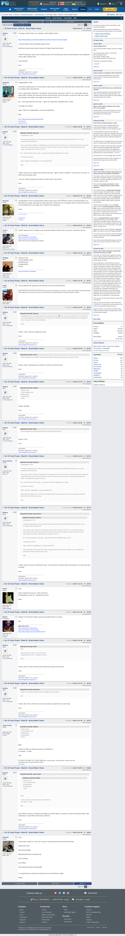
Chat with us (80, 899)
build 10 (101, 77)
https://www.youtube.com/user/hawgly (28, 630)
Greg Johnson (67, 507)
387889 (89, 612)
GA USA (5, 735)
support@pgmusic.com (45, 929)
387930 (89, 683)
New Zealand (6, 277)
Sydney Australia (7, 608)
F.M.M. (69, 423)
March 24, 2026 (97, 70)
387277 (89, 280)
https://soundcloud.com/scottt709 (27, 237)
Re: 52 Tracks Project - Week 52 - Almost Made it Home (24, 77)
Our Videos (21, 764)
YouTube (20, 219)
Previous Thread (22, 21)
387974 (89, 720)
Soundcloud (21, 218)
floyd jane (68, 127)
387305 (89, 423)
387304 (89, 382)
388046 (89, 832)
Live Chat (67, 4)
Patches (88, 910)
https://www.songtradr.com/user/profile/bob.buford (31, 631)
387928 (89, 640)
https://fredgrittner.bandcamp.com (27, 74)
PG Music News (98, 40)
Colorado (5, 636)
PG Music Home (7, 14)
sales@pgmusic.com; (33, 929)
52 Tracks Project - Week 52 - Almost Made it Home (23, 28)
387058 (89, 28)
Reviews (44, 922)
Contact (22, 912)
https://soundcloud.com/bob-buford (27, 628)
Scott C (69, 348)
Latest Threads (57, 18)
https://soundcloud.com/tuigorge (27, 271)
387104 (89, 77)
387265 (89, 225)
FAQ (75, 18)
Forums (16, 14)
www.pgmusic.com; (23, 929)
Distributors (23, 917)
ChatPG (95, 22)
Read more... (96, 66)
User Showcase (39, 14)
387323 (89, 456)
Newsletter (92, 893)
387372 (89, 507)
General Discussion (27, 14)
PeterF (69, 640)
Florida (4, 102)
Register (111, 14)
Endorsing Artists (47, 917)
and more (117, 152)
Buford (69, 683)
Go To (27, 25)
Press (21, 915)
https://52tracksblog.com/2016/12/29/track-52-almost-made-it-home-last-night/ (42, 40)
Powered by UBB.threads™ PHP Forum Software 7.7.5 (62, 935)
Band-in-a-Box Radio (48, 915)
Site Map (104, 927)
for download (101, 95)
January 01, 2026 (98, 248)
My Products (68, 921)
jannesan (68, 307)
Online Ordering (80, 4)
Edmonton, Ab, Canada (8, 249)
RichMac (68, 382)
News (66, 910)
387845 (89, 584)
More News (96, 319)
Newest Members (98, 343)
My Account (67, 919)
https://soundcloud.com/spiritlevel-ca (28, 239)
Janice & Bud (67, 768)
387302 (89, 307)
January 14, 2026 (98, 169)
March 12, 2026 (97, 85)
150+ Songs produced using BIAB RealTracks (30, 119)
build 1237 (110, 112)
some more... (24, 123)
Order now (96, 163)
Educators (23, 920)
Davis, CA (5, 474)
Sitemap (22, 922)
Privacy (98, 927)
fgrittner (69, 77)
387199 (89, 196)
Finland (4, 220)
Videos (88, 917)
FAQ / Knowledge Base (93, 912)
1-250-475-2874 (78, 2)
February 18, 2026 (98, 120)
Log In (119, 14)
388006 (89, 768)
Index (47, 22)
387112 (89, 127)
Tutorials (89, 920)
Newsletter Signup (70, 912)
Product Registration (92, 922)
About (21, 910)
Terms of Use (90, 927)
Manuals (89, 915)
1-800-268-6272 (69, 2)
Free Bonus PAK (115, 235)
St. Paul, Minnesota (7, 46)
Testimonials (46, 920)
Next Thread (71, 21)
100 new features (116, 213)
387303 (89, 348)
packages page (113, 310)
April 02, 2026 (97, 43)
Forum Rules (68, 18)
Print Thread (18, 25)
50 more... (23, 121)
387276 (89, 253)
